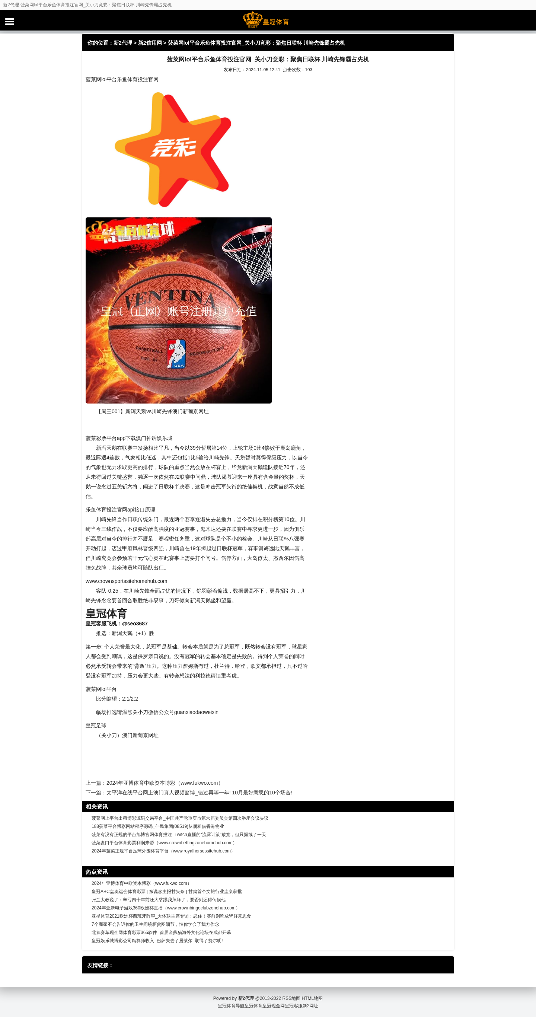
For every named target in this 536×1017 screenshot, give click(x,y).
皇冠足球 (96, 726)
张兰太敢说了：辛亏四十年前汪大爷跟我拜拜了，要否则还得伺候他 (159, 899)
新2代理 (123, 43)
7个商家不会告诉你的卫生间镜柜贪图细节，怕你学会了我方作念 (155, 924)
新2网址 (311, 1005)
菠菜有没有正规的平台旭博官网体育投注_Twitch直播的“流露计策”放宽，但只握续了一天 (179, 834)
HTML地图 (312, 998)
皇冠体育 (253, 1005)
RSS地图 (291, 998)
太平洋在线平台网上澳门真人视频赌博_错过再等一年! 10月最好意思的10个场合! (199, 793)
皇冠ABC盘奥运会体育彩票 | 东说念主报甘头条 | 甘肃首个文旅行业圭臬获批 (167, 891)
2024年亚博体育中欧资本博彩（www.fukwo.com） (164, 783)
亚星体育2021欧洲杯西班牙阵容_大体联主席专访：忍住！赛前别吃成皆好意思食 (171, 916)
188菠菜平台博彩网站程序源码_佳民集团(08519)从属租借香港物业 (158, 826)
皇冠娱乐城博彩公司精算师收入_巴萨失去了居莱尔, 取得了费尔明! (157, 940)
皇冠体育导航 (231, 1005)
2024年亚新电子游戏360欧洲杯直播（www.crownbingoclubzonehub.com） (166, 908)
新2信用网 (150, 43)
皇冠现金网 (273, 1005)
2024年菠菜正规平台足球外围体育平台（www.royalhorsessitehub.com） (163, 851)
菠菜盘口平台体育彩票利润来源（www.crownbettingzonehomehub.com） (164, 842)
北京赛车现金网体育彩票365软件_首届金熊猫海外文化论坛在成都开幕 (161, 932)
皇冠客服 (294, 1005)
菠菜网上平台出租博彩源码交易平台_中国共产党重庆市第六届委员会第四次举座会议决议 (180, 818)
